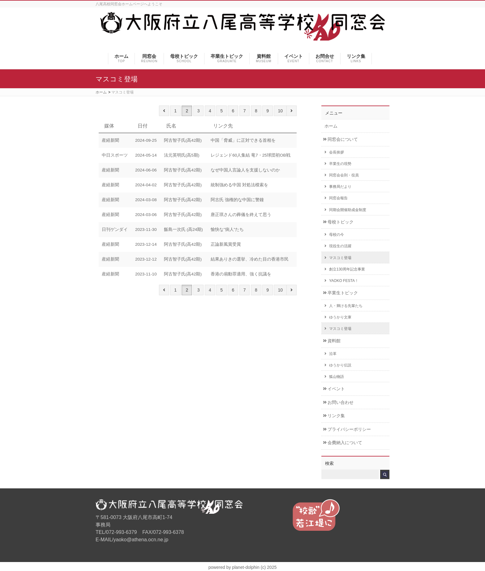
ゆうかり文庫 (337, 317)
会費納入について (342, 442)
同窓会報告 (336, 198)
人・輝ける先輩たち (343, 306)
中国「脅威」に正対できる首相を (243, 140)
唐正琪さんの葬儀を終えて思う (241, 214)
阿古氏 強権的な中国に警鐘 (237, 199)
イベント (334, 389)
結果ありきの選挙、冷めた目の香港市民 (250, 259)
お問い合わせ (338, 402)
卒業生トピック (340, 293)
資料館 (332, 341)
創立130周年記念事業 (344, 269)
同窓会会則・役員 (341, 175)
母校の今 (334, 234)
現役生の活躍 (337, 246)
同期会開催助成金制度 (345, 210)
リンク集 (334, 415)
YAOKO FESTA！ (341, 281)
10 (280, 110)
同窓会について (340, 139)
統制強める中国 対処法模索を (239, 185)
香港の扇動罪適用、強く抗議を (241, 274)
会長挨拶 (334, 152)
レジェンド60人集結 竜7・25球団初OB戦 (250, 155)
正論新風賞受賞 (226, 244)
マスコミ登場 (337, 258)
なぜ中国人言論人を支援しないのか (245, 170)
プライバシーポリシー (347, 429)
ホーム (330, 126)
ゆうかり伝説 (337, 365)
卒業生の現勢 (337, 164)
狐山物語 (334, 376)
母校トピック (338, 222)
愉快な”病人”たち (227, 229)
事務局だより (337, 186)
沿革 (330, 354)
